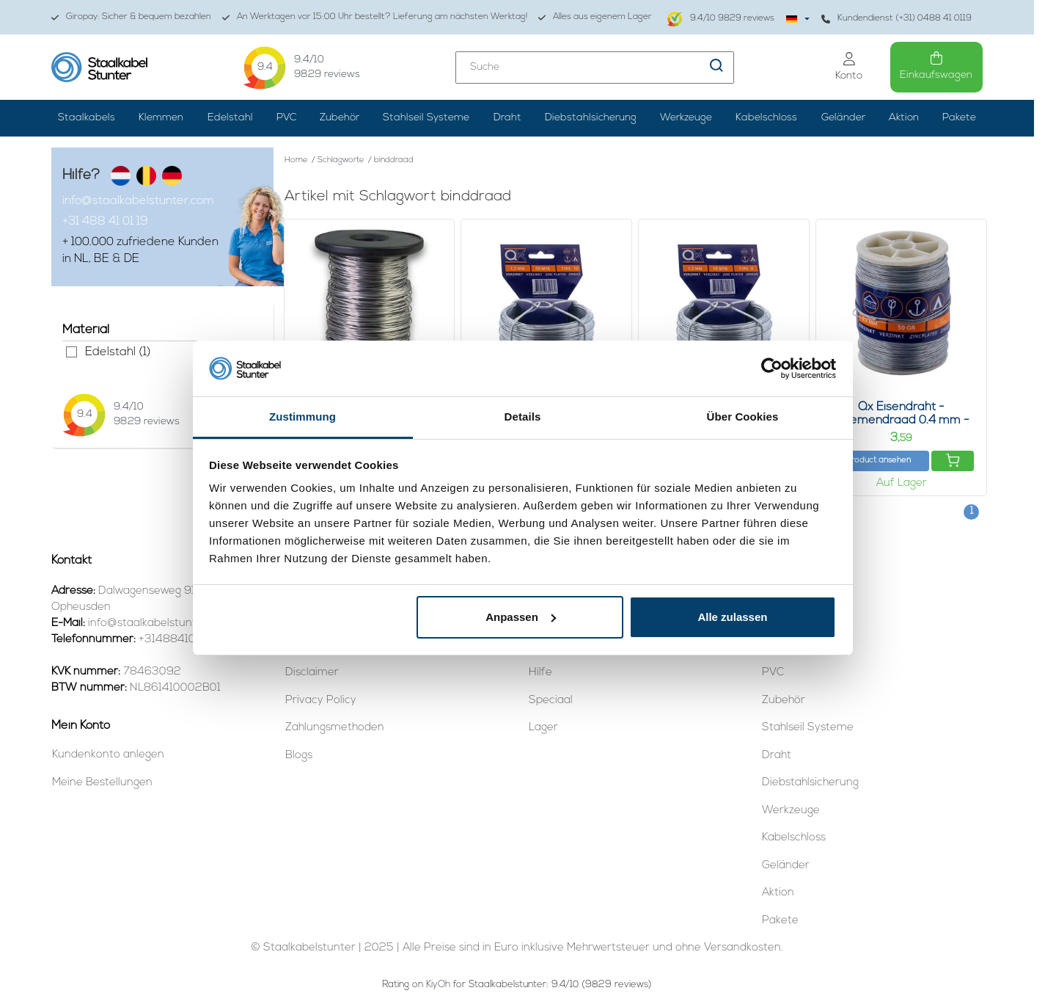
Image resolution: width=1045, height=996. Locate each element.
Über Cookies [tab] (743, 416)
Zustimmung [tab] (302, 416)
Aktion (904, 117)
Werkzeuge (686, 117)
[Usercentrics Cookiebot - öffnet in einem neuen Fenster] (772, 368)
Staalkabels (86, 117)
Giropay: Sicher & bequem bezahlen (131, 17)
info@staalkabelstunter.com (138, 201)
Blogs (298, 755)
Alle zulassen (732, 617)
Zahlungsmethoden (334, 727)
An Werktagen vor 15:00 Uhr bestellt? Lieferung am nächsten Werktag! (374, 17)
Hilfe (540, 672)
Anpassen (520, 617)
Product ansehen (878, 461)
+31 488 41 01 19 (105, 222)
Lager (543, 727)
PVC (286, 117)
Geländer (843, 117)
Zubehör (339, 117)
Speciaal (551, 700)
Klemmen (161, 117)
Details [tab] (523, 416)
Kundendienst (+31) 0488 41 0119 (896, 18)
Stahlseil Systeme (426, 117)
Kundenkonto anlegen (108, 754)
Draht (507, 117)
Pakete (959, 117)
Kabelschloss (766, 117)
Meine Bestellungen (102, 782)
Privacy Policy (320, 700)
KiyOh (438, 984)
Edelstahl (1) (71, 351)
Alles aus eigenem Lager (595, 17)
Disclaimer (312, 672)
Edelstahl (230, 117)
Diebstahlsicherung (591, 117)
